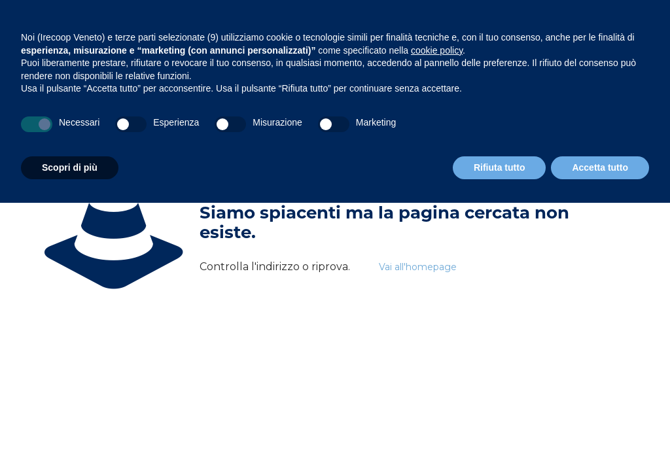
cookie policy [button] (437, 50)
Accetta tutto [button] (600, 167)
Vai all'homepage (418, 267)
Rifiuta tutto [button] (499, 167)
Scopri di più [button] (69, 167)
